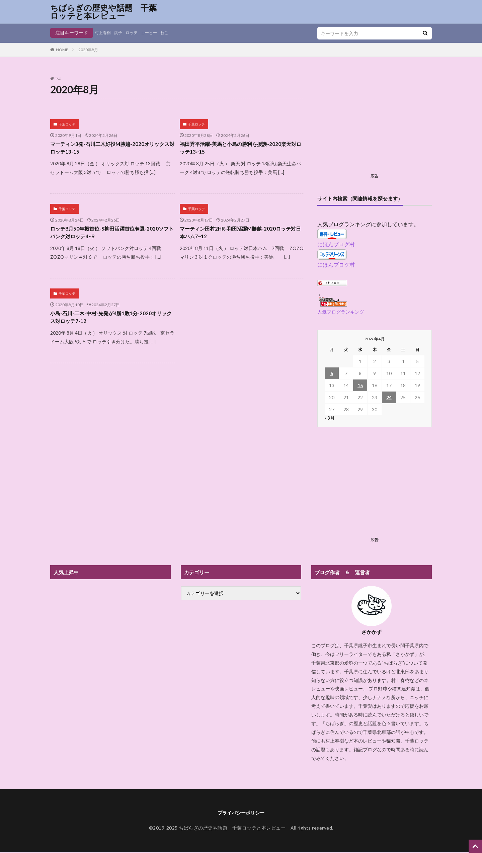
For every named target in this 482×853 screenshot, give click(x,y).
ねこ (173, 32)
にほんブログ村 (336, 244)
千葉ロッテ (67, 124)
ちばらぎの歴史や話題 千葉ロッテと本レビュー (103, 12)
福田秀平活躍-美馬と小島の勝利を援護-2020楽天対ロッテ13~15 (240, 149)
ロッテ (137, 32)
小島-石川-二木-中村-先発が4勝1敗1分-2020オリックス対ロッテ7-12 (110, 323)
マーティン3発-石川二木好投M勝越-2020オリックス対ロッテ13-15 (112, 149)
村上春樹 (104, 32)
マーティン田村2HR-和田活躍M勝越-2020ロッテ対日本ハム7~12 (239, 236)
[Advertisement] (374, 124)
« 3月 (329, 418)
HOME (62, 49)
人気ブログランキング (340, 312)
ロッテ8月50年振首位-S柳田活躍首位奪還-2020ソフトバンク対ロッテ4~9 (103, 236)
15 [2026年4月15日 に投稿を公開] (360, 385)
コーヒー (156, 32)
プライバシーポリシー (241, 813)
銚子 (121, 32)
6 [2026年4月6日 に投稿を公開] (331, 373)
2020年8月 (88, 49)
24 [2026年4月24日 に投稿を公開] (389, 397)
